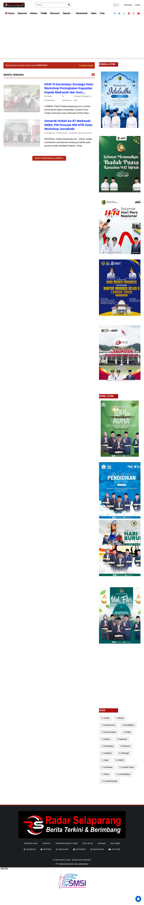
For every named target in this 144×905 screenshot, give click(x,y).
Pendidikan (129, 725)
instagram (98, 849)
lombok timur (109, 725)
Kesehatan (108, 746)
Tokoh (106, 774)
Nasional (22, 13)
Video (93, 13)
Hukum (33, 13)
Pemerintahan (110, 732)
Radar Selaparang (81, 860)
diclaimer (115, 843)
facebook (31, 849)
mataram (108, 753)
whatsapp (63, 849)
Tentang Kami (30, 843)
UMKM (121, 760)
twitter (47, 849)
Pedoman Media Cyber (67, 843)
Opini (106, 760)
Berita (121, 718)
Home (9, 13)
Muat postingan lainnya (49, 158)
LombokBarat (124, 774)
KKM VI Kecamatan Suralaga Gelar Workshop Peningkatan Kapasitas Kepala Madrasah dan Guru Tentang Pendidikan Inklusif (68, 88)
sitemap (102, 843)
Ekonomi (54, 13)
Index (137, 5)
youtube (115, 849)
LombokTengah (110, 781)
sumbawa (108, 767)
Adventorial (81, 13)
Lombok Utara (128, 767)
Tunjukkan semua (86, 65)
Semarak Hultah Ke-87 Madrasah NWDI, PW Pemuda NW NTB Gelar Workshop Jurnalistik (68, 125)
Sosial (106, 718)
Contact (46, 843)
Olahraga (125, 753)
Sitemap (127, 5)
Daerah (66, 13)
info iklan (88, 843)
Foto (102, 13)
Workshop (66, 100)
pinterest (81, 849)
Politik (44, 13)
